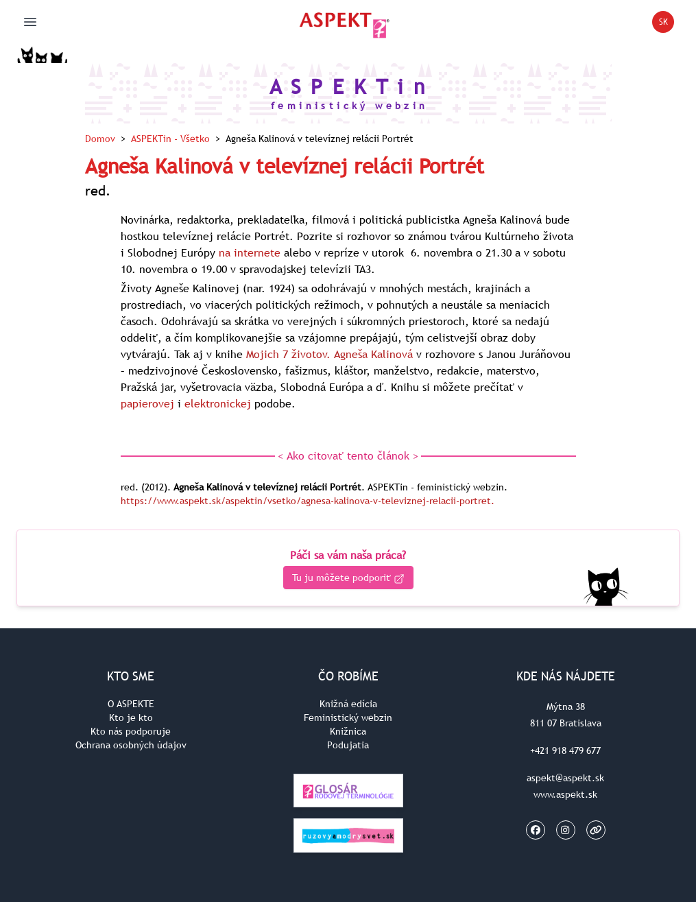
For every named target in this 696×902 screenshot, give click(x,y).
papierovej (147, 403)
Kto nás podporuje (131, 731)
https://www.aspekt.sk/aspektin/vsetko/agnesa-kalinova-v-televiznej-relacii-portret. (307, 501)
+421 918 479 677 (565, 750)
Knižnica (348, 731)
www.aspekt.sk (565, 794)
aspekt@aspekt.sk (565, 778)
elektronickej (217, 403)
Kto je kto (131, 717)
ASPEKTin (170, 138)
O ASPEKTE (131, 704)
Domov (100, 138)
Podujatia (348, 745)
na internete (249, 252)
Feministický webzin (348, 717)
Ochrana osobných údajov (131, 745)
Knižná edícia (348, 704)
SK (667, 24)
